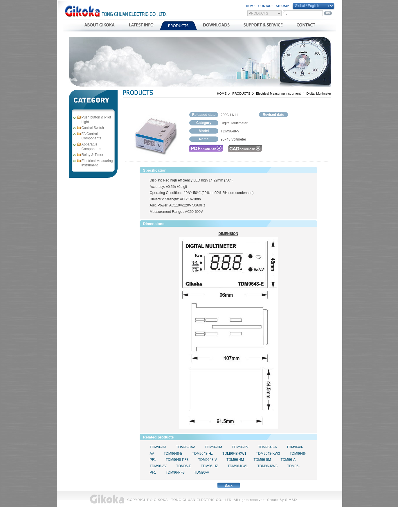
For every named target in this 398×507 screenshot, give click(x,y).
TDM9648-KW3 (268, 454)
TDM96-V (201, 472)
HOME (221, 93)
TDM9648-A (267, 447)
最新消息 (141, 25)
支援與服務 (263, 25)
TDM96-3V (240, 447)
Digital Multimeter (319, 93)
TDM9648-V (207, 460)
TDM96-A (288, 460)
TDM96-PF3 (175, 472)
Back (229, 485)
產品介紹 (178, 25)
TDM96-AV (158, 466)
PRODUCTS (241, 93)
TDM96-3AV (185, 447)
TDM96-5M (262, 460)
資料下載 (216, 25)
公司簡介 (99, 25)
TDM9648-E (173, 454)
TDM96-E (183, 466)
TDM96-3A (158, 447)
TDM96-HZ (209, 466)
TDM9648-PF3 (177, 460)
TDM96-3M (213, 447)
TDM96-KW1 (238, 466)
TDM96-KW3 (267, 466)
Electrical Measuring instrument (278, 93)
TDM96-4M (235, 460)
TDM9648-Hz (202, 454)
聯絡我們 (306, 25)
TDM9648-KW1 (234, 454)
